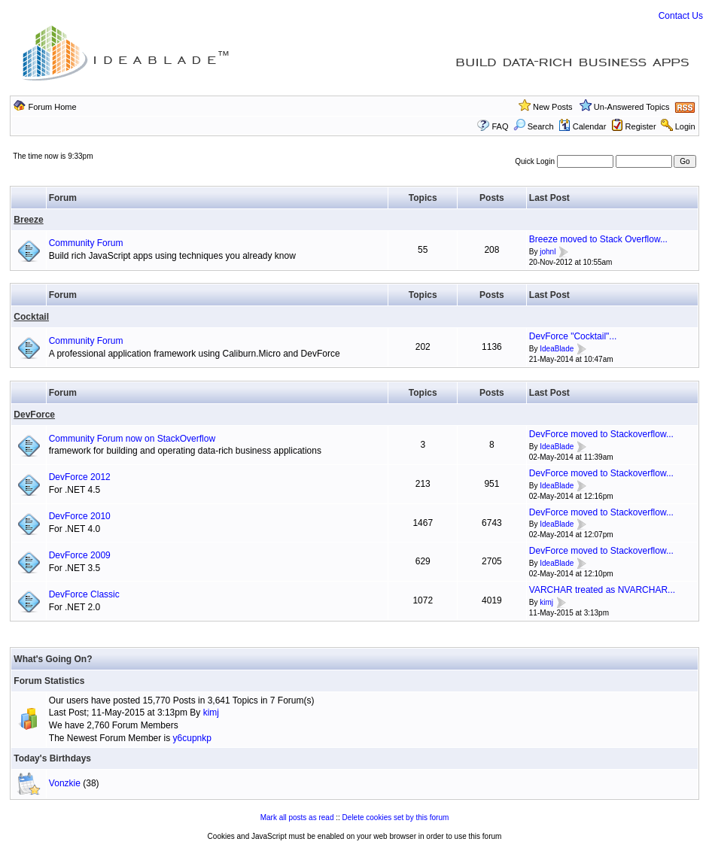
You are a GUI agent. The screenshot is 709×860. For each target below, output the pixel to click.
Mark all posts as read (297, 817)
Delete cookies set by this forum (395, 817)
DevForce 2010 (80, 516)
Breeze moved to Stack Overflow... (598, 239)
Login (685, 126)
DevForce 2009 (80, 555)
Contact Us (681, 16)
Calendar (582, 126)
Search (533, 126)
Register (640, 126)
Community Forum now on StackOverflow (132, 438)
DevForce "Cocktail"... (573, 336)
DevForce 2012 (80, 477)
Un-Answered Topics (632, 106)
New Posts (553, 106)
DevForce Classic (84, 594)
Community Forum (86, 243)
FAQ (500, 126)
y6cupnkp (192, 738)
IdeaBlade (557, 349)
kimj (546, 602)
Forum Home (52, 106)
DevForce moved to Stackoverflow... (601, 434)
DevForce (34, 414)
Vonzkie (65, 783)
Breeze (28, 219)
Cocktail (31, 316)
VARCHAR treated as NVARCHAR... (602, 590)
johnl (547, 252)
